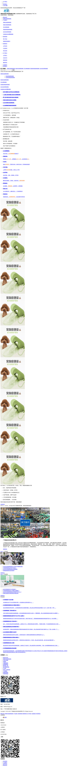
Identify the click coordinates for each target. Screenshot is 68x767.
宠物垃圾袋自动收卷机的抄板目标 (10, 593)
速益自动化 (5, 657)
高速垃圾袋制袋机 (7, 24)
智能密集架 (5, 673)
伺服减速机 (5, 663)
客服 (5, 717)
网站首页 (5, 17)
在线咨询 (3, 504)
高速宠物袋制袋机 (10, 76)
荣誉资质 (5, 60)
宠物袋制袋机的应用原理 (8, 570)
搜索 (13, 70)
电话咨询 (5, 761)
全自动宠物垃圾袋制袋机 (8, 102)
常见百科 (5, 50)
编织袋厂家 (5, 665)
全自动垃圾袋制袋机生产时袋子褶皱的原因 (13, 566)
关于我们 (5, 1)
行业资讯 (5, 48)
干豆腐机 (5, 671)
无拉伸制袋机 (6, 27)
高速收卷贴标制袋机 (7, 29)
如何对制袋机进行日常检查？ (9, 589)
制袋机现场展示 (6, 41)
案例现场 (5, 36)
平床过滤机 (5, 660)
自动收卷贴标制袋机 (10, 77)
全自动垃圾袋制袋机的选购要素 (10, 569)
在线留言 (5, 64)
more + (2, 551)
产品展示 (5, 20)
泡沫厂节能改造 (6, 669)
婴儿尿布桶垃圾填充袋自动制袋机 (10, 97)
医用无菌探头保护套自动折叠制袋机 (11, 92)
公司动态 (5, 46)
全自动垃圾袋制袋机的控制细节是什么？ (12, 592)
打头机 (4, 668)
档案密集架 (5, 672)
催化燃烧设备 (6, 667)
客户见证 (5, 38)
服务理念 (5, 62)
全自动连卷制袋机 (7, 31)
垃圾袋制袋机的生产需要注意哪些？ (11, 590)
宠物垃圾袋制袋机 (7, 18)
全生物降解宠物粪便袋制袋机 (9, 105)
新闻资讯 (5, 43)
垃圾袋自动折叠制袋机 (8, 34)
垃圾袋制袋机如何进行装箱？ (9, 567)
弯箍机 (4, 661)
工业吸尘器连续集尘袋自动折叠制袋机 (11, 94)
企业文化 (5, 57)
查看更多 (5, 549)
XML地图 (5, 5)
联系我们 (5, 4)
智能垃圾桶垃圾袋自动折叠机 (9, 100)
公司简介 (5, 55)
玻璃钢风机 (5, 664)
